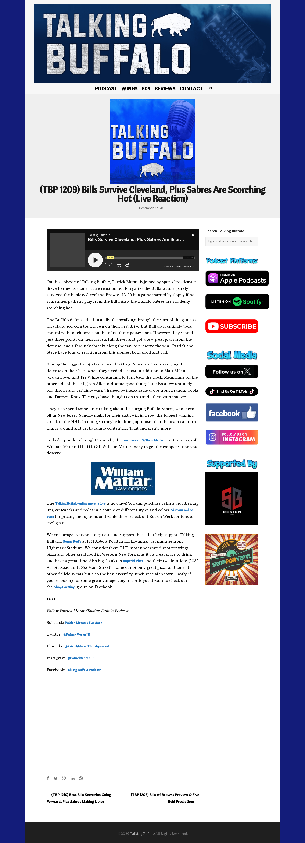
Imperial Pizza (133, 561)
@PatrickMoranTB (76, 634)
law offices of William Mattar (143, 440)
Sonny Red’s (72, 541)
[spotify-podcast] (237, 311)
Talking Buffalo (142, 834)
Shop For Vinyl (64, 587)
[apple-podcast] (237, 288)
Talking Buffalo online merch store (80, 503)
